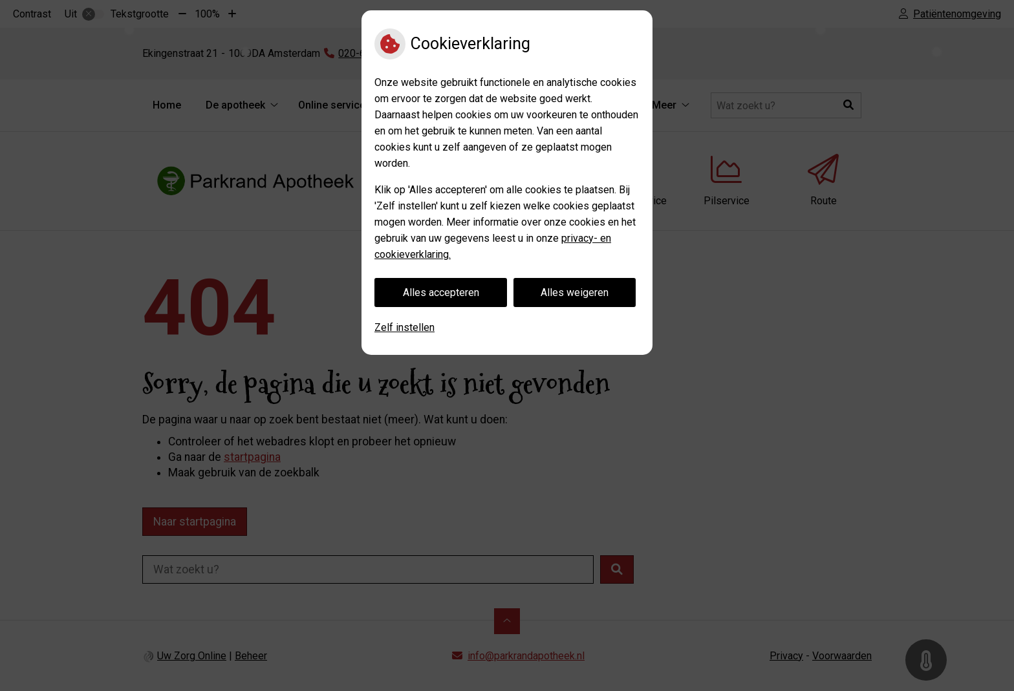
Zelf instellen (404, 327)
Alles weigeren (575, 292)
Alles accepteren (441, 292)
